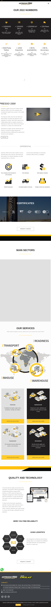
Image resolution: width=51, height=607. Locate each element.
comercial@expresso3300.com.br (10, 592)
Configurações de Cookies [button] (28, 604)
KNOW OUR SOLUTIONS (13, 421)
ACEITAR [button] (18, 604)
